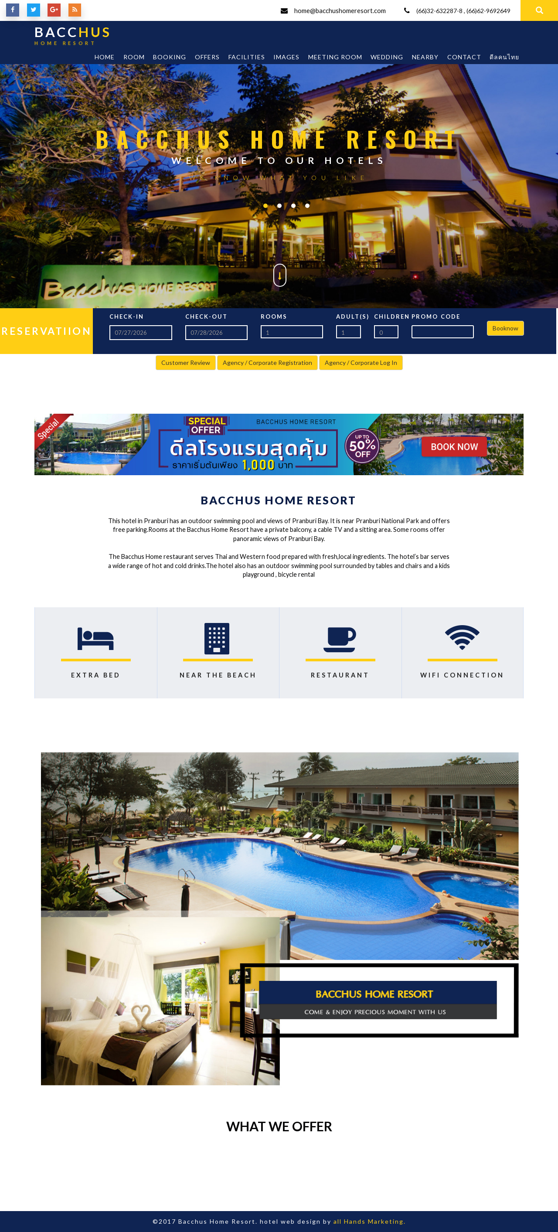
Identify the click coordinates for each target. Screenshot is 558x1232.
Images (286, 57)
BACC (73, 37)
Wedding (387, 57)
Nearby (425, 57)
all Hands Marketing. (369, 1221)
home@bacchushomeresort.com (339, 10)
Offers (207, 57)
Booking (169, 57)
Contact (464, 57)
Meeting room (335, 57)
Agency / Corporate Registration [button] (267, 362)
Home (105, 57)
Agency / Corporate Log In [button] (361, 362)
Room (134, 57)
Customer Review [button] (185, 362)
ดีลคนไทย (504, 57)
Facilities (246, 57)
